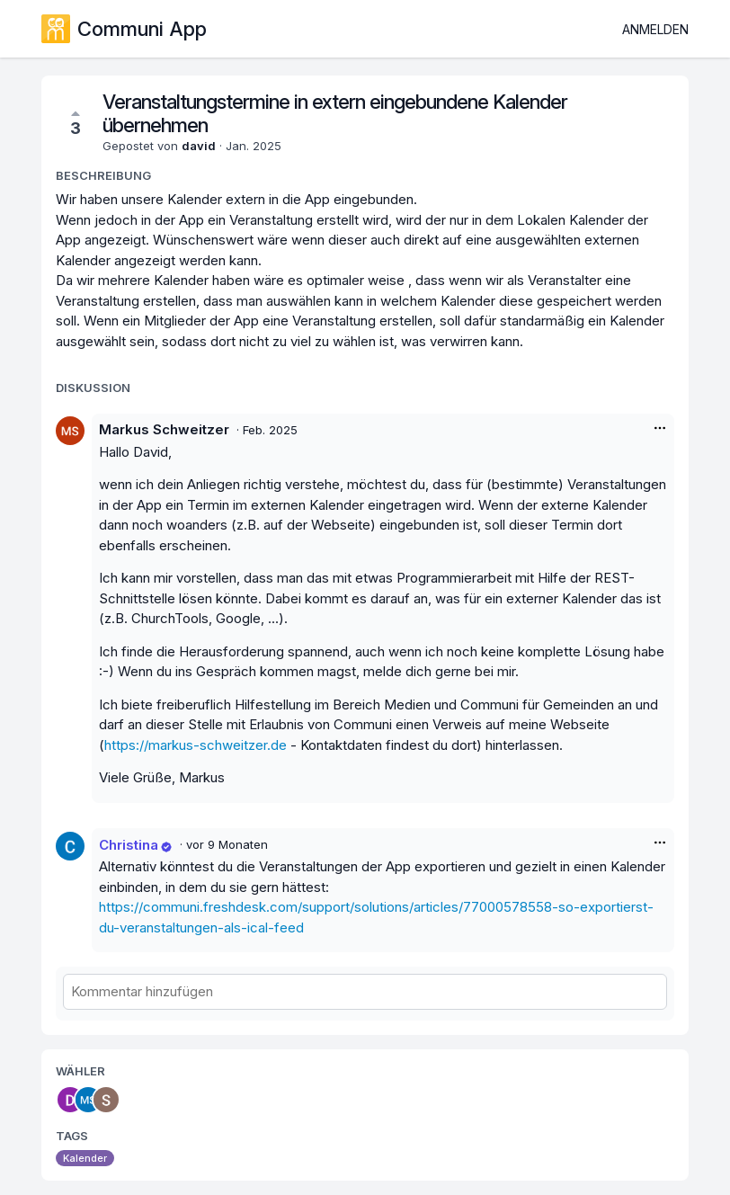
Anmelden (655, 29)
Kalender (85, 1158)
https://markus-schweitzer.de (195, 745)
